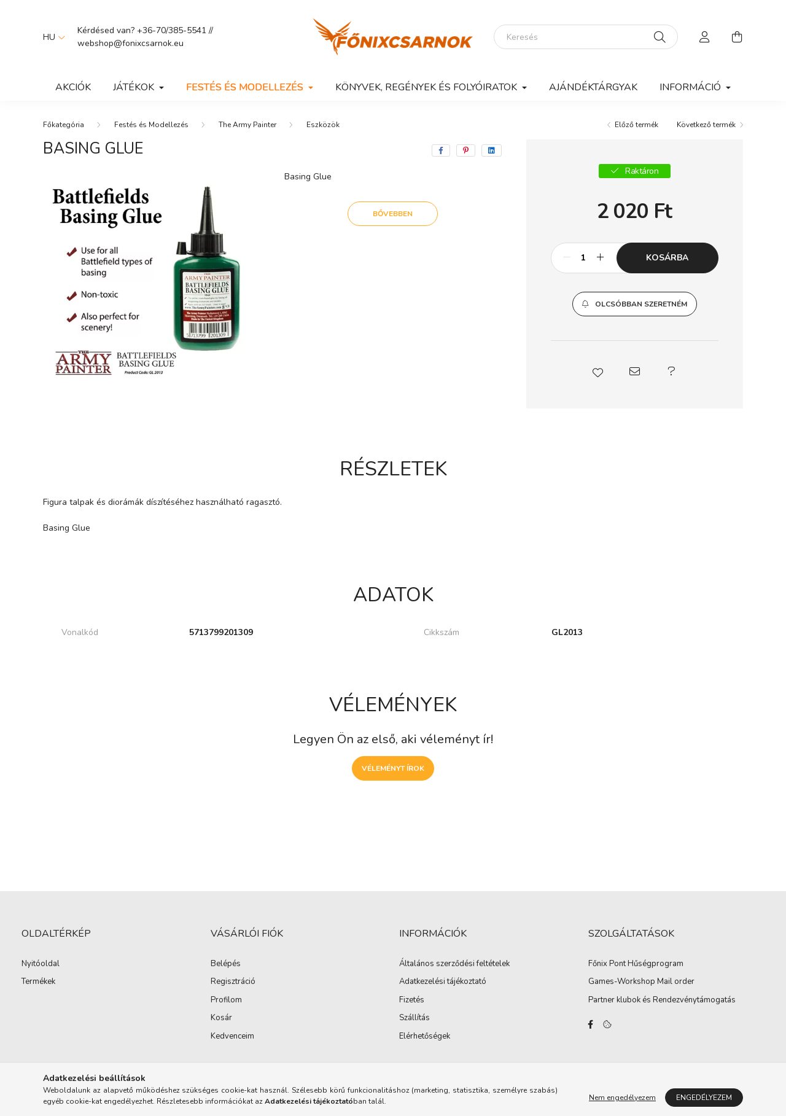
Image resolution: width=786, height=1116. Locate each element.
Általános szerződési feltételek (454, 964)
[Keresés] (586, 37)
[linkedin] (491, 150)
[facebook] (441, 150)
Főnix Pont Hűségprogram (635, 964)
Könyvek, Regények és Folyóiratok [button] (427, 87)
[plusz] (600, 258)
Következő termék (706, 125)
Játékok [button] (135, 87)
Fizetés (411, 1000)
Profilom (226, 1000)
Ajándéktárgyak (593, 87)
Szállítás (414, 1018)
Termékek (38, 982)
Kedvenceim (232, 1037)
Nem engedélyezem (622, 1097)
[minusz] (567, 258)
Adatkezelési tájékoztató (442, 982)
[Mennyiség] (583, 258)
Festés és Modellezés (151, 125)
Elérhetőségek (424, 1037)
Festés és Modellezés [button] (246, 87)
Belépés (226, 964)
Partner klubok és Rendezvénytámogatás (662, 1000)
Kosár (221, 1018)
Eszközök (323, 125)
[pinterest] (465, 150)
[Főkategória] (63, 125)
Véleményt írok (393, 768)
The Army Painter (247, 125)
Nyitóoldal (40, 964)
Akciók (73, 87)
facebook (590, 1024)
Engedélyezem (704, 1097)
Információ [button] (691, 87)
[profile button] (705, 37)
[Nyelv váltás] (51, 37)
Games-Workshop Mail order (641, 982)
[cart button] (737, 37)
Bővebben (393, 214)
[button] (634, 304)
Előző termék (636, 125)
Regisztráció (233, 982)
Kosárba (667, 257)
